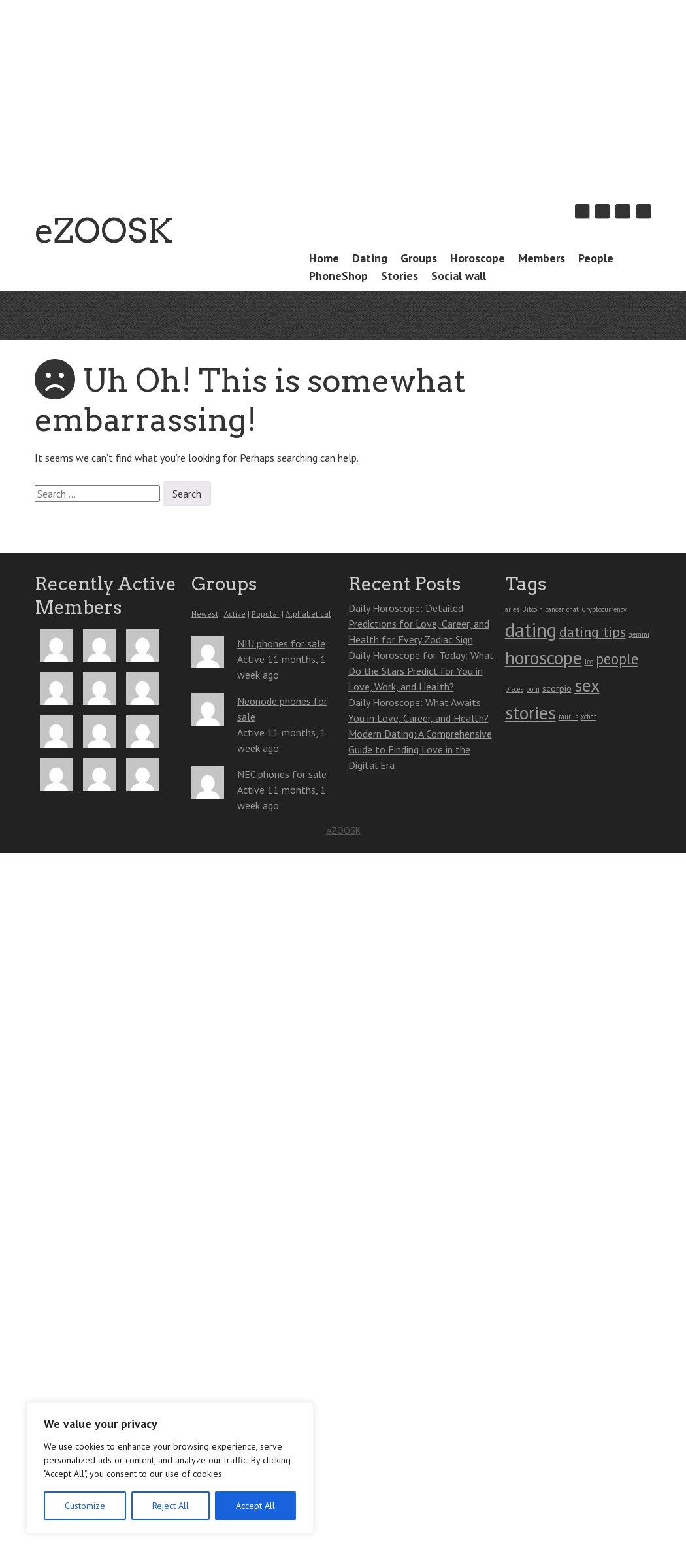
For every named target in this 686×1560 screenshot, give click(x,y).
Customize (85, 1506)
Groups (418, 257)
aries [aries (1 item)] (512, 609)
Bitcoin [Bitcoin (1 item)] (532, 609)
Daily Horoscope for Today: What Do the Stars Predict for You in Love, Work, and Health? (421, 671)
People (595, 257)
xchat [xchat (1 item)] (588, 716)
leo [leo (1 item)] (589, 661)
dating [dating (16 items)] (531, 629)
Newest (204, 614)
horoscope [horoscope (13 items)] (543, 658)
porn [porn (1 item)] (533, 689)
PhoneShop (338, 275)
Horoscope (477, 257)
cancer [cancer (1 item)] (555, 609)
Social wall (458, 275)
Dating (369, 257)
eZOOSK (104, 230)
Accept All (255, 1506)
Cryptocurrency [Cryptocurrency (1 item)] (604, 609)
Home (324, 257)
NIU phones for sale (281, 643)
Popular (266, 614)
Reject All (170, 1506)
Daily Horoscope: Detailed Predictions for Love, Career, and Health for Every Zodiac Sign (418, 624)
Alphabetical (308, 614)
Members (541, 257)
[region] (170, 1468)
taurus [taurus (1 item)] (568, 716)
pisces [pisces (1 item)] (514, 689)
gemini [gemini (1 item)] (639, 634)
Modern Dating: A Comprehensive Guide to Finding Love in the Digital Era (420, 749)
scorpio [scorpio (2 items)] (557, 688)
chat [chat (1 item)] (572, 609)
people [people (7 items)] (617, 658)
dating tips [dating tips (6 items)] (592, 631)
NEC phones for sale (282, 774)
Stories (399, 275)
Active (235, 614)
